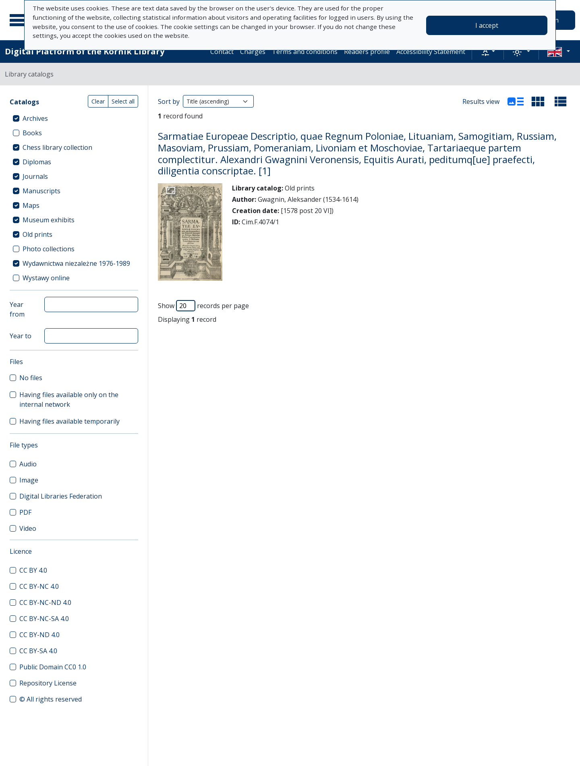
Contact (222, 51)
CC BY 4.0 (33, 570)
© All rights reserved (50, 699)
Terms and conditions (305, 51)
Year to (20, 335)
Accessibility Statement (430, 51)
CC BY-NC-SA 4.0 (44, 618)
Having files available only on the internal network (68, 399)
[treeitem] (74, 118)
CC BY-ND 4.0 (39, 634)
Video (27, 528)
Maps (31, 205)
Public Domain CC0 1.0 (52, 666)
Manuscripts (41, 190)
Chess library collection (57, 147)
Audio (28, 464)
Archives (35, 118)
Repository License (48, 683)
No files (30, 377)
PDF (25, 512)
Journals (35, 176)
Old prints (37, 234)
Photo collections (49, 248)
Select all (123, 101)
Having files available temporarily (69, 421)
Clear (98, 101)
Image (28, 480)
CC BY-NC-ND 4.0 (45, 602)
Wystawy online (46, 277)
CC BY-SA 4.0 (38, 650)
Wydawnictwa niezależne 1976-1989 (76, 263)
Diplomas (37, 161)
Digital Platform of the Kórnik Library (84, 51)
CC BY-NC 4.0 (39, 586)
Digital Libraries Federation (60, 496)
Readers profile (367, 51)
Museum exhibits (49, 219)
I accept (486, 25)
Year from (17, 309)
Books (32, 132)
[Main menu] (20, 20)
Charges (252, 51)
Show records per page (203, 305)
